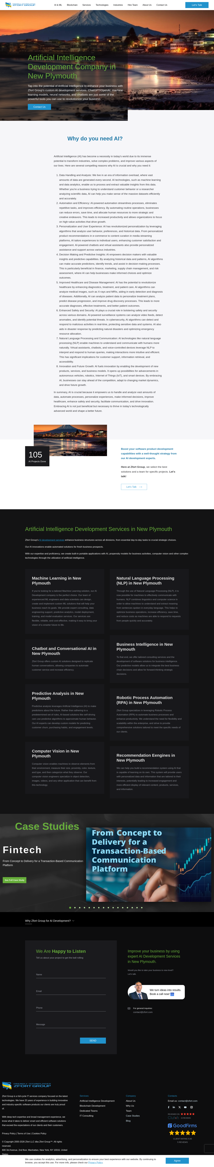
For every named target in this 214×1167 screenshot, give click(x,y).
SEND (93, 1040)
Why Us (130, 1106)
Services (84, 1096)
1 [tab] (70, 907)
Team (129, 1111)
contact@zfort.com (143, 1012)
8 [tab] (103, 907)
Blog (128, 1121)
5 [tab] (89, 907)
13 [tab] (127, 907)
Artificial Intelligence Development (97, 1101)
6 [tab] (94, 907)
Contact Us (161, 5)
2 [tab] (75, 907)
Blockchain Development (92, 1106)
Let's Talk (197, 5)
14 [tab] (132, 907)
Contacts (172, 1096)
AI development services (51, 540)
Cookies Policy (39, 1133)
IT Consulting (86, 1116)
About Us (130, 1101)
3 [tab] (79, 907)
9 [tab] (108, 907)
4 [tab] (84, 907)
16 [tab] (141, 907)
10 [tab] (113, 907)
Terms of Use (23, 1133)
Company (131, 1096)
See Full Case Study (14, 880)
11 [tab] (118, 907)
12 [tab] (122, 907)
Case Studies (133, 1116)
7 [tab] (98, 907)
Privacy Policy (95, 1162)
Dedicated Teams (89, 1111)
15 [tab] (137, 907)
